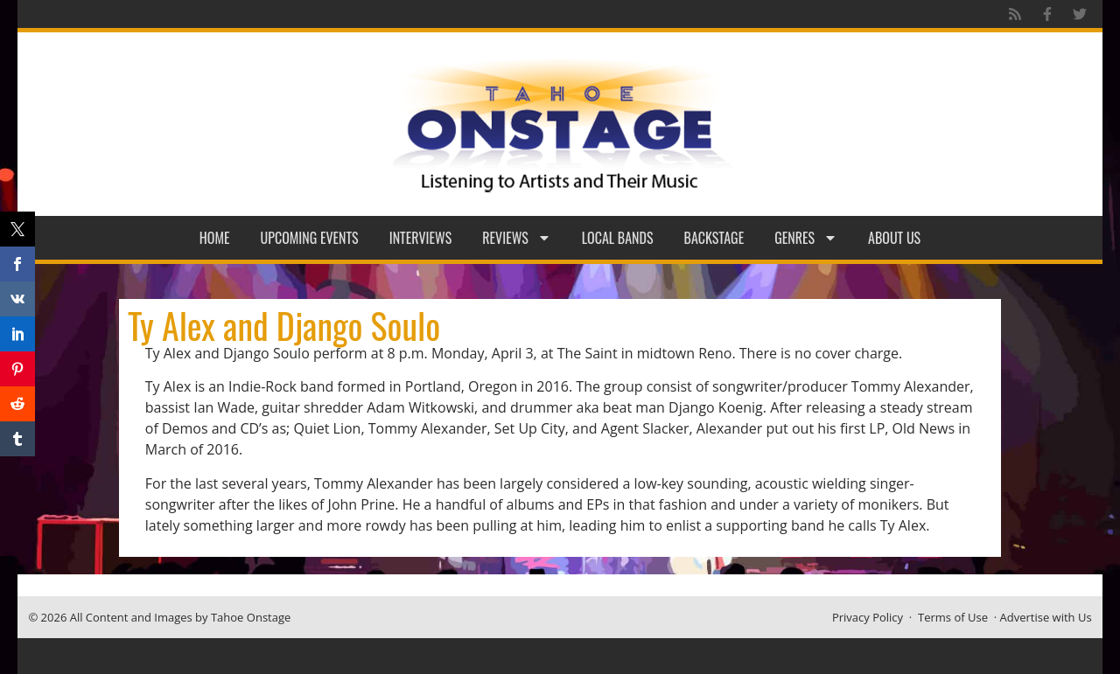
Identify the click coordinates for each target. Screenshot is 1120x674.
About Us (894, 237)
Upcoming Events (310, 237)
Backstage (714, 237)
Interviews (420, 237)
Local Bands (618, 237)
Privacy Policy (867, 617)
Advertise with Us (1046, 617)
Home (215, 237)
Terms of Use (953, 617)
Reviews (516, 238)
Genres (805, 238)
